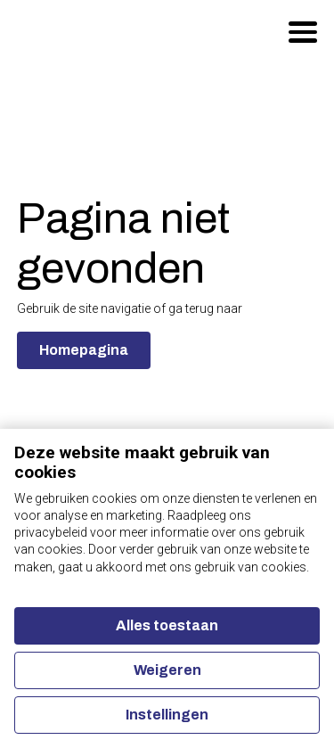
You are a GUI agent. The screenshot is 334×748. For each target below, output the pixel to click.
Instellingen (167, 714)
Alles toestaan (167, 625)
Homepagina (83, 350)
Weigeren (167, 670)
